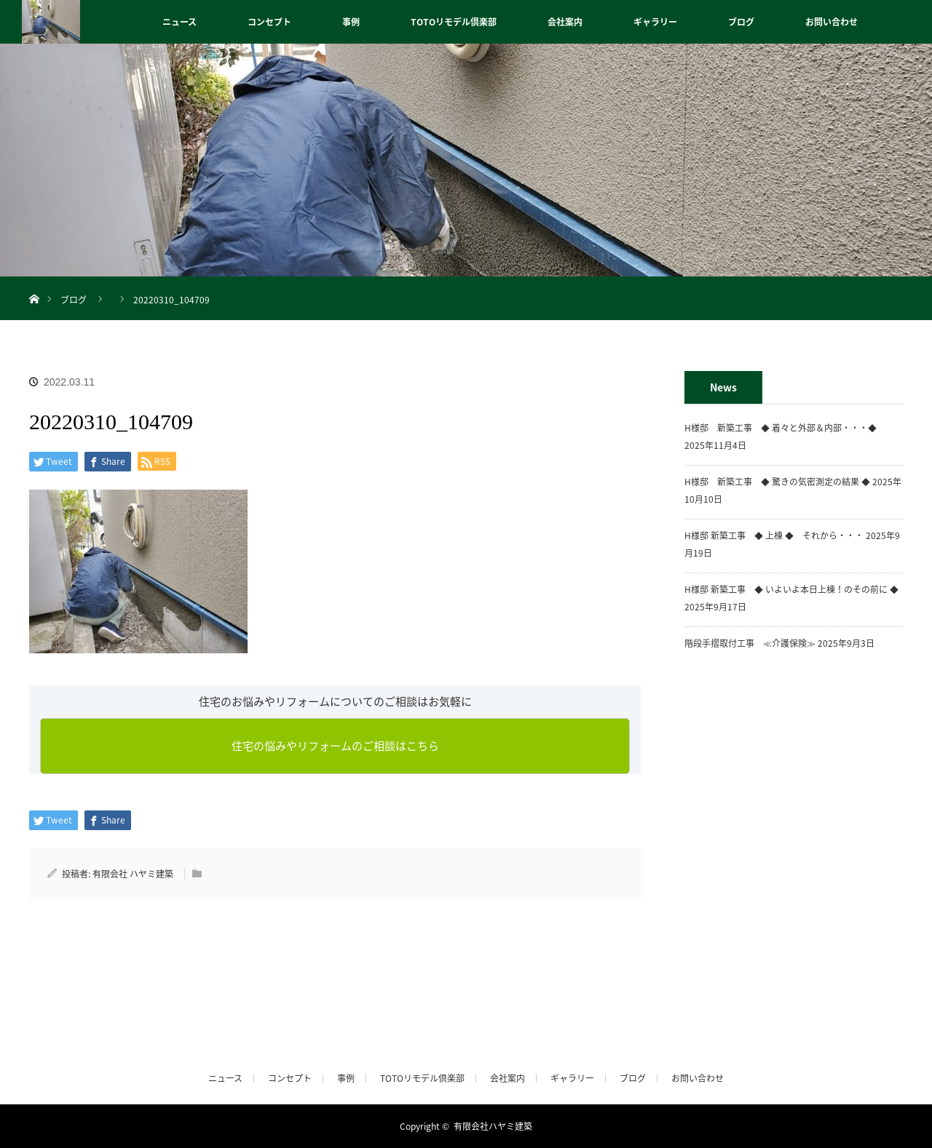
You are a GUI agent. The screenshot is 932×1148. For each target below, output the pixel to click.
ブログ (741, 21)
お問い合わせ (831, 21)
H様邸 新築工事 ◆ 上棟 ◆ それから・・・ (774, 535)
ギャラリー (655, 21)
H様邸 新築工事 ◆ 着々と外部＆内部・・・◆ (784, 427)
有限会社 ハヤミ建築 (132, 873)
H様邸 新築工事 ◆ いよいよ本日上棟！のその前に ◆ (791, 589)
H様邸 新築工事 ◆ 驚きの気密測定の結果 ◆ (777, 481)
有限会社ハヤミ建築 (493, 1126)
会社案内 (565, 21)
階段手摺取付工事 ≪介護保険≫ (750, 643)
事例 (351, 21)
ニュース (179, 21)
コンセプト (269, 21)
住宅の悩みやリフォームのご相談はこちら (335, 746)
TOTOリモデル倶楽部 (454, 21)
